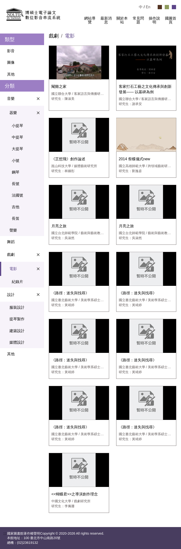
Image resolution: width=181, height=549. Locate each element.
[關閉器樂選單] (38, 112)
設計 (24, 294)
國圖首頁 (170, 20)
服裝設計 (17, 307)
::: (77, 22)
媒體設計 (17, 342)
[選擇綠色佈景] (167, 7)
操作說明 (154, 20)
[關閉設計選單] (38, 294)
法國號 (17, 195)
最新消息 (106, 20)
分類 (10, 86)
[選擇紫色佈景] (174, 7)
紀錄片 (17, 282)
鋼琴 (15, 172)
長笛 (15, 218)
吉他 (15, 207)
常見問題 (138, 20)
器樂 (25, 112)
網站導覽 (89, 20)
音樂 (24, 98)
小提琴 (17, 126)
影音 (11, 51)
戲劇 (24, 254)
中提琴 (17, 137)
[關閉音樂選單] (38, 98)
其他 (11, 74)
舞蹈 (11, 242)
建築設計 (17, 331)
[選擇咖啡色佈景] (159, 7)
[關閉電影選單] (38, 268)
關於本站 (122, 20)
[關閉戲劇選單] (38, 254)
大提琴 (17, 149)
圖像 (11, 62)
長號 (15, 184)
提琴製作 (17, 319)
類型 (10, 39)
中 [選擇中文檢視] (141, 7)
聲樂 (13, 230)
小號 (15, 161)
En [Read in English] (148, 7)
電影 (25, 268)
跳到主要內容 (11, 2)
